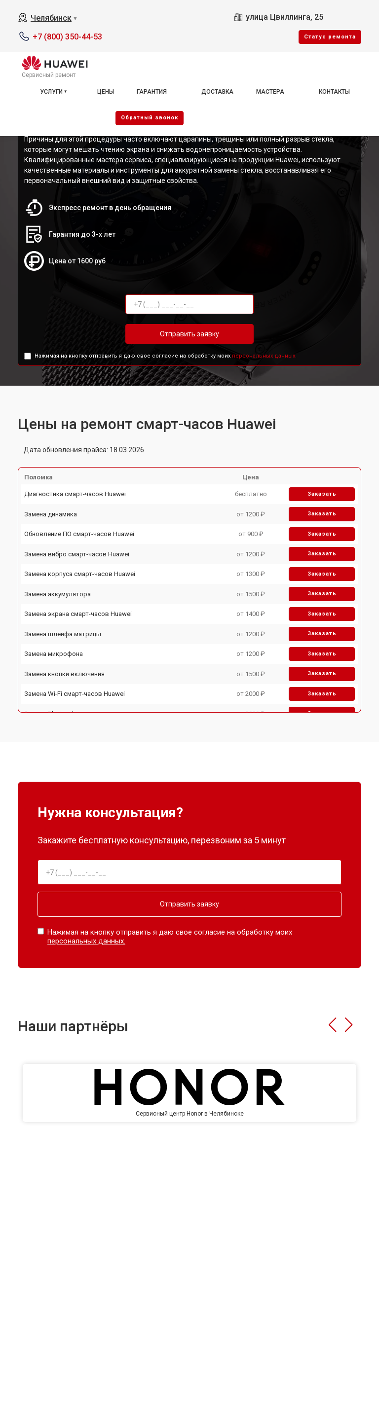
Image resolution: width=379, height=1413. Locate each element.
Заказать (322, 494)
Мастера (270, 91)
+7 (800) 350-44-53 (67, 36)
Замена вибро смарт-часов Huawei (76, 554)
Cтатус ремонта (330, 37)
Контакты (334, 91)
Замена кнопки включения (64, 674)
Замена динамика (50, 514)
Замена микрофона (53, 653)
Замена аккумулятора (57, 594)
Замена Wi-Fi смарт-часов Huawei (74, 693)
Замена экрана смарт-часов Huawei (78, 613)
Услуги (51, 91)
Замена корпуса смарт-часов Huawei (79, 574)
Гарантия (152, 91)
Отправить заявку (189, 334)
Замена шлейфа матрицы (62, 634)
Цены (105, 91)
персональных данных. (264, 356)
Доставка (217, 91)
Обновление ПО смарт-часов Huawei (79, 534)
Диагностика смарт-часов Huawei (75, 494)
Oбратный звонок (149, 117)
